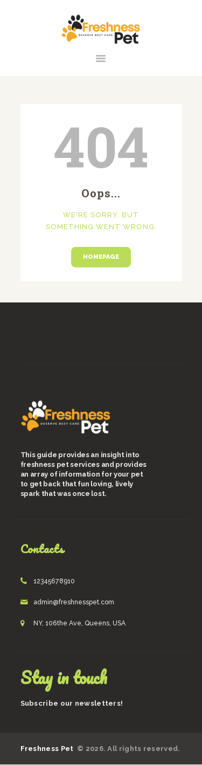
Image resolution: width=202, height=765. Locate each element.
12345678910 (54, 581)
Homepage (101, 256)
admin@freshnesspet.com (73, 602)
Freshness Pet (47, 749)
